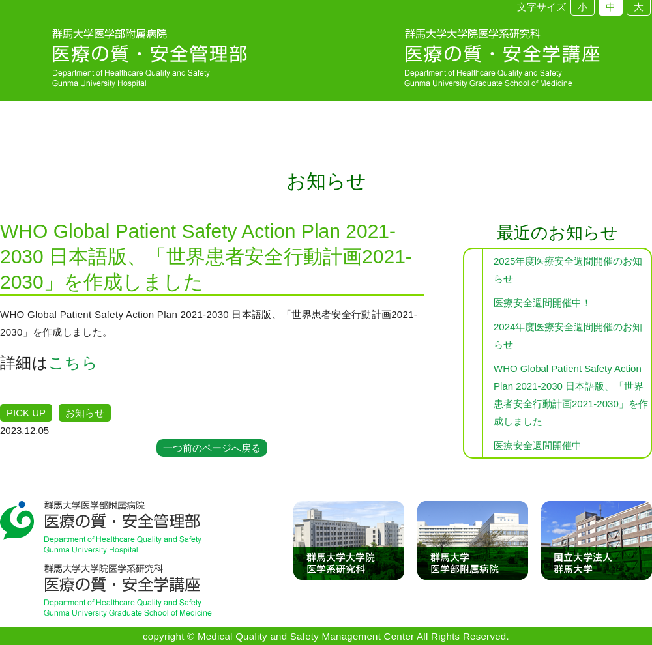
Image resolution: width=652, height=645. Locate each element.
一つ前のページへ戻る (212, 447)
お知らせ (84, 412)
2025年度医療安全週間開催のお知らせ (568, 269)
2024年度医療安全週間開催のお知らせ (568, 335)
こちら (73, 362)
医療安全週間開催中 (538, 445)
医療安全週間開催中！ (542, 302)
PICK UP (26, 412)
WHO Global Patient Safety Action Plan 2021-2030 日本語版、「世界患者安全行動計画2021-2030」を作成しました (571, 395)
